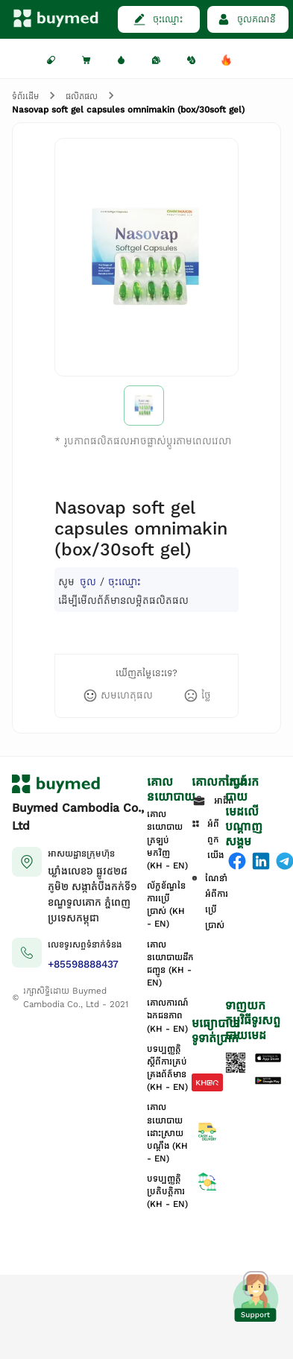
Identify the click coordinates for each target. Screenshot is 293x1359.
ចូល (88, 582)
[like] (118, 695)
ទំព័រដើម (25, 96)
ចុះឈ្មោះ (124, 582)
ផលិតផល (82, 96)
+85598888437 (83, 964)
